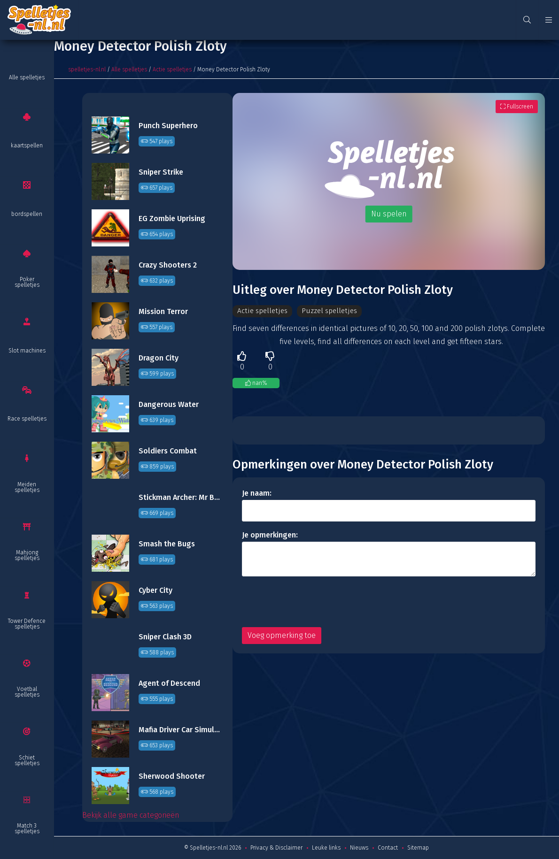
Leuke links (326, 847)
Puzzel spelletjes (332, 311)
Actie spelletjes (172, 69)
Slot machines (27, 350)
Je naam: (257, 493)
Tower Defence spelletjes (27, 624)
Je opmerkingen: (270, 535)
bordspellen (26, 214)
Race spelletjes (27, 418)
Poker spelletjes (27, 282)
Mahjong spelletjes (27, 555)
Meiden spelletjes (27, 487)
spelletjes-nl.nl (87, 69)
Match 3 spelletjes (27, 828)
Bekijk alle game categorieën (130, 815)
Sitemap (418, 847)
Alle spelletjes (27, 77)
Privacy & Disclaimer (276, 847)
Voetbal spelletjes (27, 692)
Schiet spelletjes (27, 760)
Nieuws (359, 847)
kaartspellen (27, 145)
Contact (388, 847)
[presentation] (313, 602)
